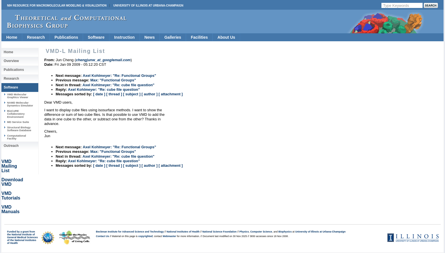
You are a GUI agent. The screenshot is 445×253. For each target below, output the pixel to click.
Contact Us (102, 236)
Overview (11, 61)
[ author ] (150, 94)
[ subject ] (131, 94)
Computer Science (261, 231)
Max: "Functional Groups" (113, 80)
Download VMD (12, 182)
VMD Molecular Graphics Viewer (17, 96)
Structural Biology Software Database (19, 129)
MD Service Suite (18, 122)
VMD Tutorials (10, 195)
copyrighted (145, 236)
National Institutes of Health (183, 231)
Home (11, 37)
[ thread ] (114, 94)
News (149, 37)
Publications (66, 37)
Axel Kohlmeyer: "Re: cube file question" (119, 85)
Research (36, 37)
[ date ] (99, 94)
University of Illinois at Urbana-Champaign (148, 5)
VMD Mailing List (9, 166)
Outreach (11, 146)
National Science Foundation (219, 231)
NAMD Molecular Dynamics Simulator (20, 104)
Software (96, 37)
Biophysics (285, 231)
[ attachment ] (171, 94)
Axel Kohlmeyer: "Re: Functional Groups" (119, 75)
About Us (226, 37)
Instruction (124, 37)
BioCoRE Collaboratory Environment (16, 113)
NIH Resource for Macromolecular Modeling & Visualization (56, 5)
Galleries (172, 37)
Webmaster (169, 236)
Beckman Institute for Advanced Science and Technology (130, 231)
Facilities (199, 37)
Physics (244, 231)
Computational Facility (16, 137)
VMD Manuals (10, 209)
